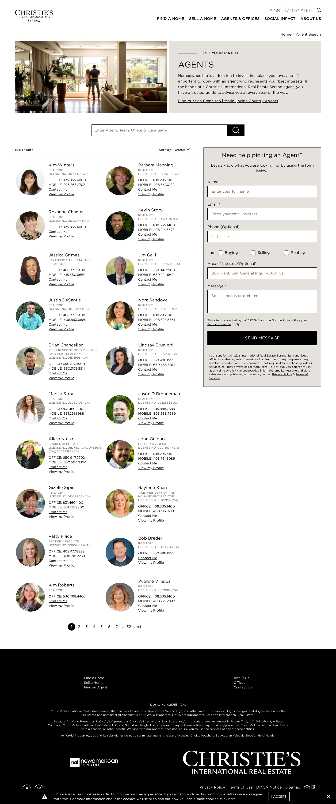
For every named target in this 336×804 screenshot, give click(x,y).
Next (137, 626)
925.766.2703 (74, 185)
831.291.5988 (74, 413)
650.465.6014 (164, 365)
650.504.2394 (75, 462)
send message (262, 337)
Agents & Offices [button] (240, 18)
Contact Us (243, 687)
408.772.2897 (164, 601)
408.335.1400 (164, 225)
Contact (58, 189)
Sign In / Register (291, 10)
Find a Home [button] (170, 18)
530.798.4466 (74, 596)
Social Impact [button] (279, 18)
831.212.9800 (74, 507)
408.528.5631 (164, 320)
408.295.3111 (162, 180)
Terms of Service (219, 324)
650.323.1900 (74, 364)
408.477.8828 (73, 551)
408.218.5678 (164, 230)
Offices (239, 682)
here (264, 366)
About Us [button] (310, 18)
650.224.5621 (163, 275)
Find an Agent (95, 687)
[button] (328, 796)
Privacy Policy (292, 320)
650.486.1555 (163, 360)
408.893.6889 (75, 320)
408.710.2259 (74, 556)
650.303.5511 (74, 368)
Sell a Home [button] (202, 18)
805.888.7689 (164, 409)
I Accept (278, 796)
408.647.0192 (163, 185)
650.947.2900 (164, 270)
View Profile (61, 194)
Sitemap (292, 787)
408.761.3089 (164, 458)
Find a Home (94, 678)
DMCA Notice (269, 787)
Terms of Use (240, 787)
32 (128, 626)
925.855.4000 (74, 180)
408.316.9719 (163, 511)
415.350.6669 (74, 275)
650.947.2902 (74, 457)
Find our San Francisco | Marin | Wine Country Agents (228, 101)
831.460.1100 (73, 409)
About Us (241, 678)
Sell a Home (93, 682)
